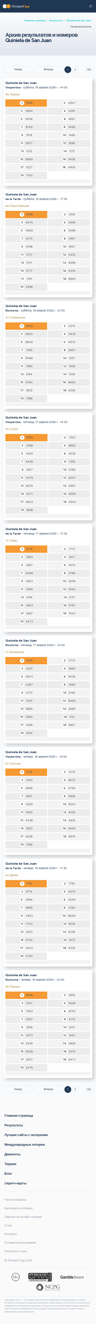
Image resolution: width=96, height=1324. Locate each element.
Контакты (10, 1234)
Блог (8, 1173)
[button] (90, 6)
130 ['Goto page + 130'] (89, 69)
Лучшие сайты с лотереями (26, 1135)
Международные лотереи (24, 1144)
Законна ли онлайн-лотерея (23, 1217)
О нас (8, 1225)
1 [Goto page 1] (67, 69)
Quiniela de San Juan (78, 20)
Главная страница (35, 20)
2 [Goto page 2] (75, 69)
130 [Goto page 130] (89, 1089)
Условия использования (20, 1242)
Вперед (48, 69)
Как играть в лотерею (18, 1208)
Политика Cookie (15, 1251)
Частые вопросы (15, 1199)
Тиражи (10, 1164)
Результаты (56, 20)
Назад (18, 69)
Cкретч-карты (15, 1183)
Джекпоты (12, 1154)
